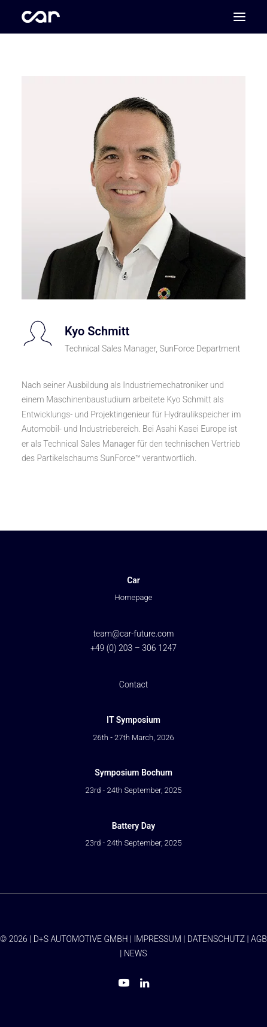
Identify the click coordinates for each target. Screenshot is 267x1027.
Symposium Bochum (133, 772)
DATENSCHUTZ (216, 939)
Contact (133, 684)
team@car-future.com (133, 633)
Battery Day (133, 826)
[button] (239, 17)
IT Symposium (133, 720)
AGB (259, 939)
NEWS (135, 953)
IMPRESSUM (157, 939)
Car (133, 580)
